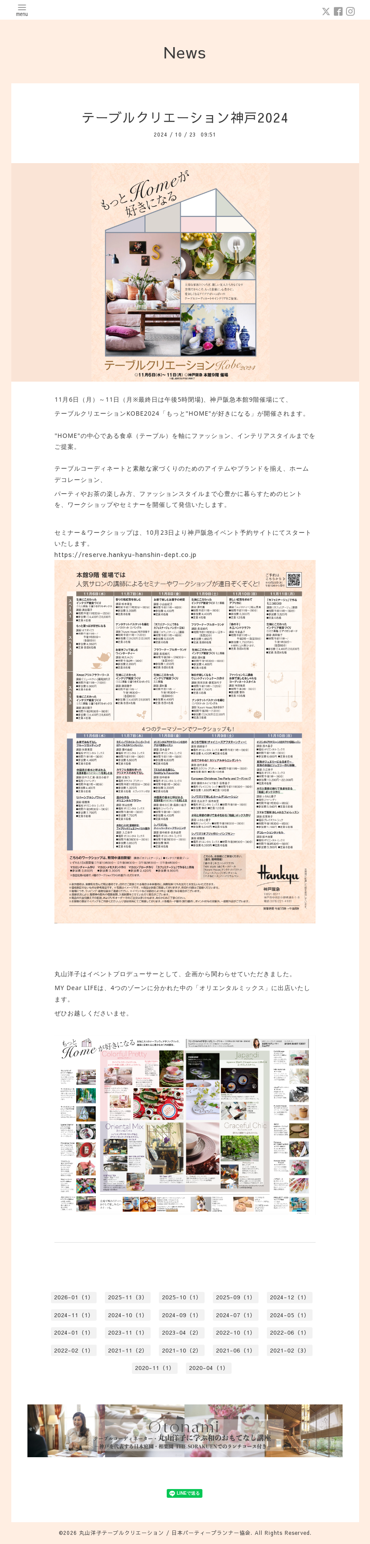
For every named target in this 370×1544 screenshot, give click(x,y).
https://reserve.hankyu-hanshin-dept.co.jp (125, 554)
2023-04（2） (182, 1332)
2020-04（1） (209, 1368)
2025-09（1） (236, 1297)
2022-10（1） (236, 1332)
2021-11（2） (128, 1350)
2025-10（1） (182, 1297)
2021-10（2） (182, 1350)
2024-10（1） (128, 1315)
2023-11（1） (128, 1332)
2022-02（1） (74, 1350)
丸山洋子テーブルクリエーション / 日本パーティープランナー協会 (165, 1532)
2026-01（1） (74, 1297)
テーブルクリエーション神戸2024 (185, 117)
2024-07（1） (236, 1315)
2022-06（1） (290, 1332)
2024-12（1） (290, 1297)
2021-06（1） (236, 1350)
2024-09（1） (182, 1315)
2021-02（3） (290, 1350)
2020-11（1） (155, 1368)
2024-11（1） (74, 1315)
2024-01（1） (74, 1332)
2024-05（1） (290, 1315)
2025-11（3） (128, 1297)
